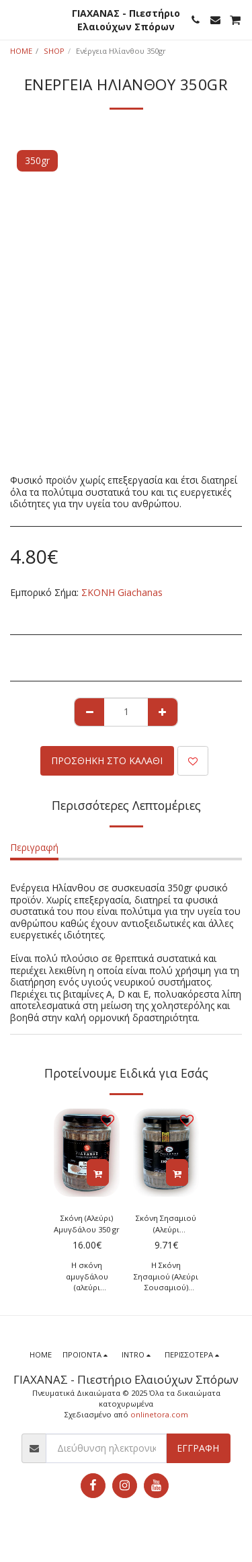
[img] (87, 1153)
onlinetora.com (159, 1414)
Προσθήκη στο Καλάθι (107, 760)
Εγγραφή (198, 1448)
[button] (14, 19)
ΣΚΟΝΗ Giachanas (122, 592)
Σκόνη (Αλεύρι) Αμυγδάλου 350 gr (87, 1223)
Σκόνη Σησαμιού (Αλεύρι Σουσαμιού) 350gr (166, 1224)
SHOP (54, 51)
